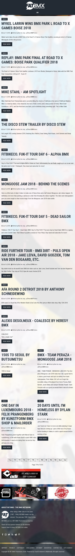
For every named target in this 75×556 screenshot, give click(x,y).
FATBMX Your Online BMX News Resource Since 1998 (37, 5)
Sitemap (39, 548)
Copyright (20, 548)
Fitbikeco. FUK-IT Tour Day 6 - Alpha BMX (35, 154)
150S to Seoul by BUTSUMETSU (15, 357)
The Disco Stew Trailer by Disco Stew (33, 124)
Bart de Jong (21, 33)
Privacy (12, 548)
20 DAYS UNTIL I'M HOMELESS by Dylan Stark (54, 409)
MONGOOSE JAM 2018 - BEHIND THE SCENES (35, 184)
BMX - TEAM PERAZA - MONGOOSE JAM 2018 (54, 357)
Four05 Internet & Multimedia (43, 552)
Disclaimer (30, 548)
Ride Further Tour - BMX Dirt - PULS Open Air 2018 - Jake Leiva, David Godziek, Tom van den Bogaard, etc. (35, 255)
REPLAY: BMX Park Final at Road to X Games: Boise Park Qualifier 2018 (32, 60)
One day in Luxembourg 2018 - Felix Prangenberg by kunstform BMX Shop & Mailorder (17, 414)
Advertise (47, 548)
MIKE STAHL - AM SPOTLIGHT (23, 92)
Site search (68, 548)
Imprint (4, 548)
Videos (4, 19)
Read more (7, 44)
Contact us (57, 548)
